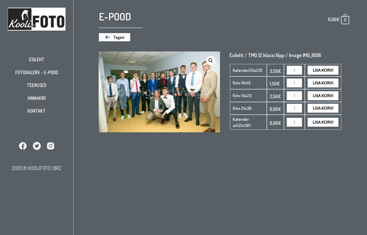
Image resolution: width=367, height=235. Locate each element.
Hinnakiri (37, 98)
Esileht (36, 59)
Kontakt (37, 111)
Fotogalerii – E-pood (36, 72)
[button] (114, 37)
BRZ (57, 168)
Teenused (36, 85)
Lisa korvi (323, 70)
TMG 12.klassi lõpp (266, 55)
